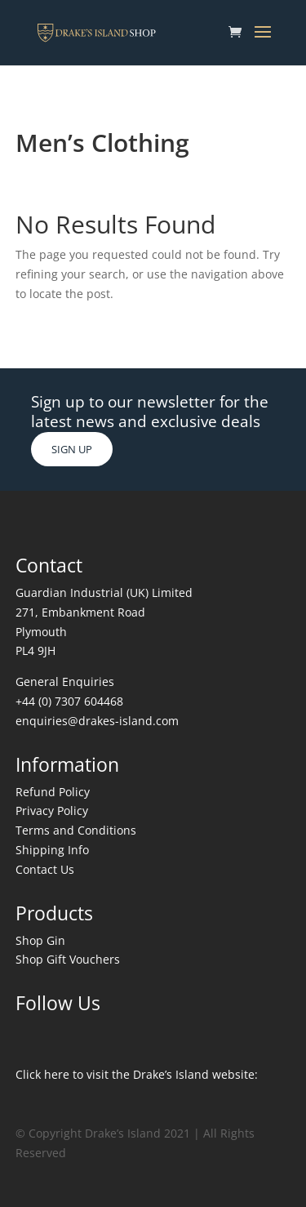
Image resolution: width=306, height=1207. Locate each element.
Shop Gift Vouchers (68, 959)
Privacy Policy (52, 810)
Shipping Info (52, 849)
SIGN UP (71, 449)
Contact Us (45, 869)
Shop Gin (40, 940)
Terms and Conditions (76, 830)
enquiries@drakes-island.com (97, 720)
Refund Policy (53, 791)
